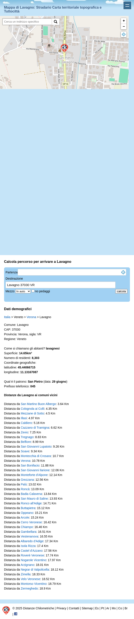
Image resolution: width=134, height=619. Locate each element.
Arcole (25, 517)
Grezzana (27, 479)
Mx (114, 608)
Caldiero (26, 423)
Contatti (74, 608)
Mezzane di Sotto (32, 413)
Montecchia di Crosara (36, 456)
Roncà (25, 489)
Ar (107, 608)
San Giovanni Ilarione (35, 470)
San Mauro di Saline (34, 498)
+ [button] (124, 20)
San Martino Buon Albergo (38, 404)
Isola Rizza (28, 546)
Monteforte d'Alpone (34, 475)
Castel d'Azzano (32, 550)
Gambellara (28, 531)
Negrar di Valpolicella (35, 569)
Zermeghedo (29, 588)
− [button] (124, 26)
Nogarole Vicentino (33, 560)
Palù (24, 484)
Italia (7, 317)
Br (126, 608)
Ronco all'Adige (31, 503)
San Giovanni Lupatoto (36, 446)
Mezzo (10, 291)
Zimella (26, 574)
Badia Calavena (31, 494)
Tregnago (27, 437)
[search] (27, 21)
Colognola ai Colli (32, 408)
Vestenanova (29, 536)
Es (97, 608)
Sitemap (87, 608)
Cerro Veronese (31, 522)
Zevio (24, 432)
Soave (25, 451)
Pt (102, 608)
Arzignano (27, 565)
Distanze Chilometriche (38, 608)
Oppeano (27, 512)
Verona (31, 317)
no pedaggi (43, 291)
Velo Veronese (30, 579)
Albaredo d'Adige (32, 541)
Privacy (61, 608)
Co (120, 608)
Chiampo (27, 527)
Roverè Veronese (32, 555)
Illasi (24, 418)
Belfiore (26, 441)
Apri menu (127, 5)
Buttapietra (28, 508)
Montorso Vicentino (34, 583)
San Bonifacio (30, 465)
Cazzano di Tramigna (35, 427)
